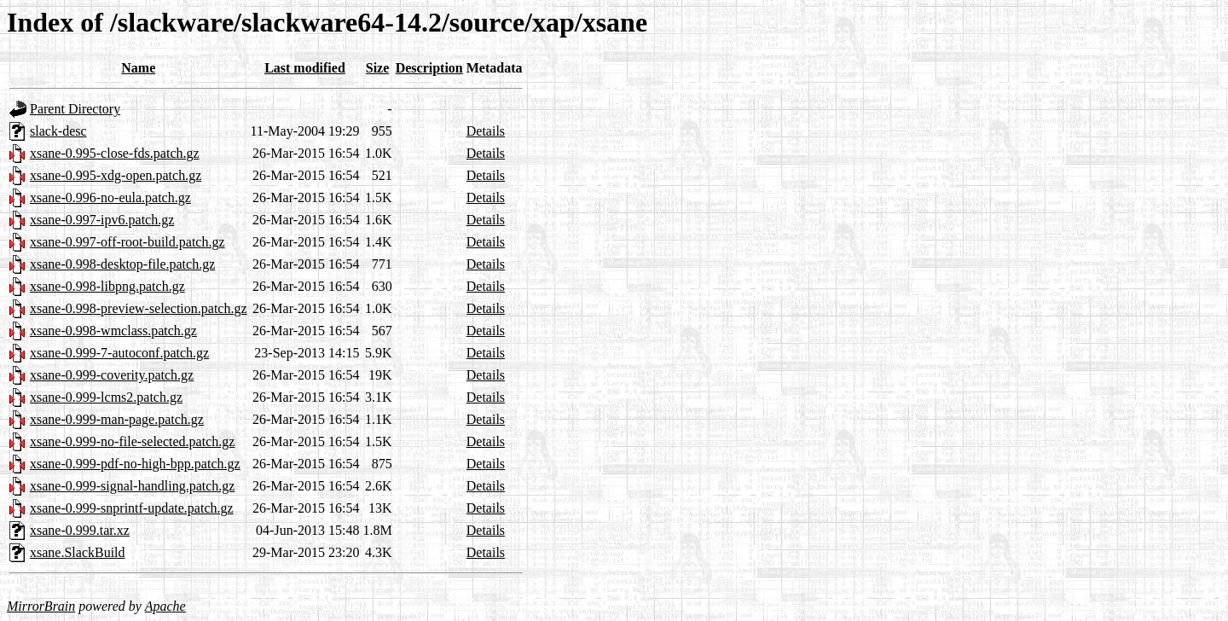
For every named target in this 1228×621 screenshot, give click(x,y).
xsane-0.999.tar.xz (80, 530)
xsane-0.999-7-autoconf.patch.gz (119, 352)
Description (429, 68)
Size (378, 68)
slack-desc (58, 131)
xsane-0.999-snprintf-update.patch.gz (132, 508)
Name (138, 68)
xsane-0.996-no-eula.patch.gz (110, 197)
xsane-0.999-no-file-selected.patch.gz (132, 441)
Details (485, 131)
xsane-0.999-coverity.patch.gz (112, 375)
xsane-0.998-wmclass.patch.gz (113, 330)
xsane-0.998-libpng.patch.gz (107, 286)
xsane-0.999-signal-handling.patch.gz (132, 486)
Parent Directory (75, 109)
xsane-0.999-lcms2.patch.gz (106, 397)
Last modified (304, 68)
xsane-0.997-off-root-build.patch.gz (127, 242)
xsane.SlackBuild (77, 552)
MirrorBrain (41, 606)
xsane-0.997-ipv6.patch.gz (102, 219)
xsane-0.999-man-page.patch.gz (117, 419)
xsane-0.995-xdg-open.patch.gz (115, 175)
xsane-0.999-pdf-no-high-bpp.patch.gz (135, 463)
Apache (165, 606)
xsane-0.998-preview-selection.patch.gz (138, 308)
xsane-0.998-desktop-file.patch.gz (122, 264)
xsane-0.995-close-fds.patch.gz (115, 153)
